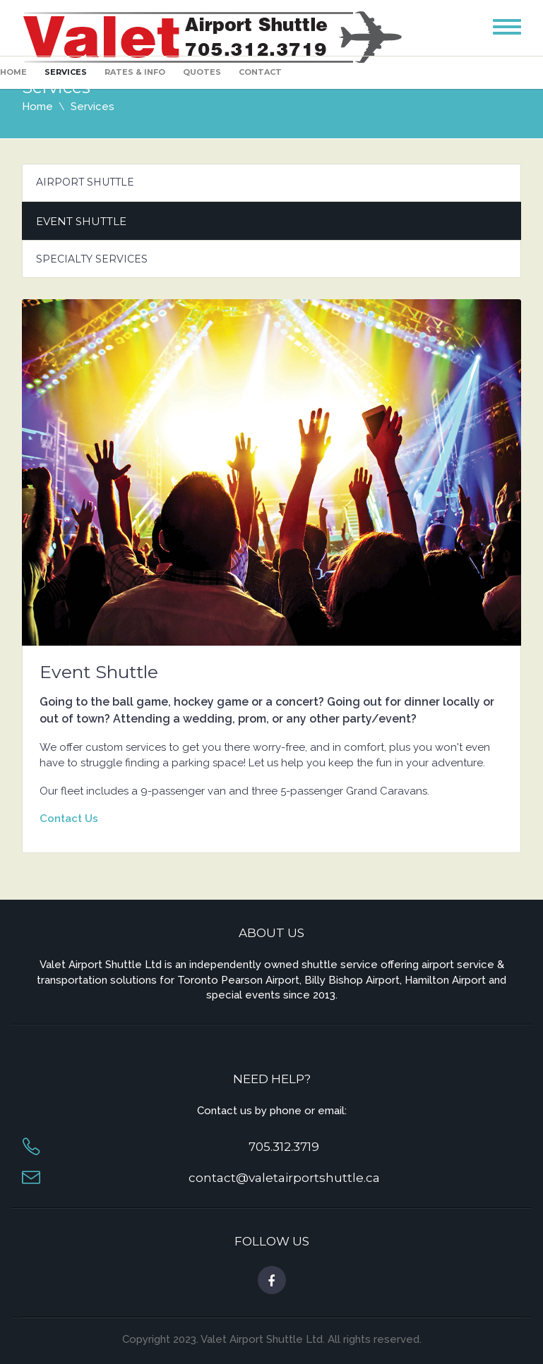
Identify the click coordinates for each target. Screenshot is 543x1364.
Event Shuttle (81, 221)
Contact (260, 72)
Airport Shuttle (85, 182)
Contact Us (69, 818)
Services (65, 72)
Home (13, 72)
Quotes (202, 72)
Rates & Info (135, 72)
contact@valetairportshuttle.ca (284, 1178)
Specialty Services (92, 259)
